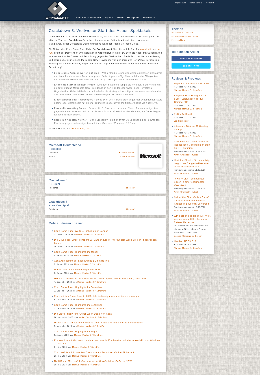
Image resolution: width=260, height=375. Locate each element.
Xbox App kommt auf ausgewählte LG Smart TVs (81, 261)
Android (146, 49)
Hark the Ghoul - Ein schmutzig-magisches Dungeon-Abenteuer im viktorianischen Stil (192, 163)
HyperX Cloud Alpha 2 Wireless (191, 83)
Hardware (149, 17)
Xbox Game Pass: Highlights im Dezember (78, 287)
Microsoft (130, 188)
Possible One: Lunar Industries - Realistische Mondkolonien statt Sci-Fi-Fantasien (192, 144)
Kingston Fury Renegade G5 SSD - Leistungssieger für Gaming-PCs (190, 98)
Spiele (109, 17)
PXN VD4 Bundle (183, 114)
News (195, 36)
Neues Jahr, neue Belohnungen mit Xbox (77, 269)
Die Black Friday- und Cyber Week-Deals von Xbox (83, 314)
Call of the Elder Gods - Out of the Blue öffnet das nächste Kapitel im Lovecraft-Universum (192, 200)
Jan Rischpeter (181, 121)
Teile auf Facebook (191, 58)
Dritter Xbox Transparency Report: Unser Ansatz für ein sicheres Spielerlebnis (98, 322)
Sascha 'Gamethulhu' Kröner (188, 236)
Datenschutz (195, 3)
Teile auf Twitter (191, 66)
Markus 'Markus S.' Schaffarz (89, 235)
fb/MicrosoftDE (128, 153)
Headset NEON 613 (185, 241)
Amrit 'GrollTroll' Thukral (186, 155)
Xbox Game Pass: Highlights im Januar (76, 252)
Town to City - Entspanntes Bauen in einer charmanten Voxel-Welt (189, 182)
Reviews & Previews (89, 17)
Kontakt (210, 3)
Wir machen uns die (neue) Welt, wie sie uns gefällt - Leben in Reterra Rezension (192, 219)
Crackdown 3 (177, 33)
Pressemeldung (178, 40)
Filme (120, 17)
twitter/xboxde (128, 157)
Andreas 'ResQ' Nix (80, 129)
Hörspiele (133, 17)
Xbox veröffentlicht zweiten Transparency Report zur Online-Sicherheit (94, 352)
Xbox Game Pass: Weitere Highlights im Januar (81, 231)
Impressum (180, 3)
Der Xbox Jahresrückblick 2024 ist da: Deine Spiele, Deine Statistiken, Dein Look (100, 278)
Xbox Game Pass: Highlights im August (76, 331)
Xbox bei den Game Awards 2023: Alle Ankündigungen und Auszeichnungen (97, 296)
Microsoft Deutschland (181, 36)
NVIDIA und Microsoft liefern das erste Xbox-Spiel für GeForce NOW (93, 361)
